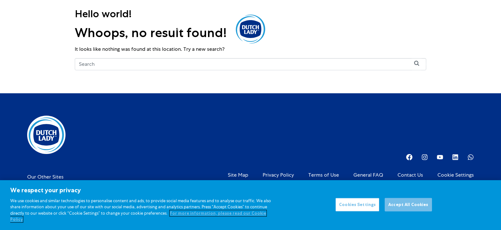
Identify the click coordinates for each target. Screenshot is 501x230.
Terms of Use (323, 175)
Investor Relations (335, 29)
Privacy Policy (278, 175)
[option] (442, 30)
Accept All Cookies (408, 205)
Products (128, 29)
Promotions (208, 29)
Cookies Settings (357, 205)
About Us (290, 29)
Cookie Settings (455, 175)
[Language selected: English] (442, 29)
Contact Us (410, 175)
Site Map (238, 175)
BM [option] (442, 30)
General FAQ (368, 175)
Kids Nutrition (168, 29)
